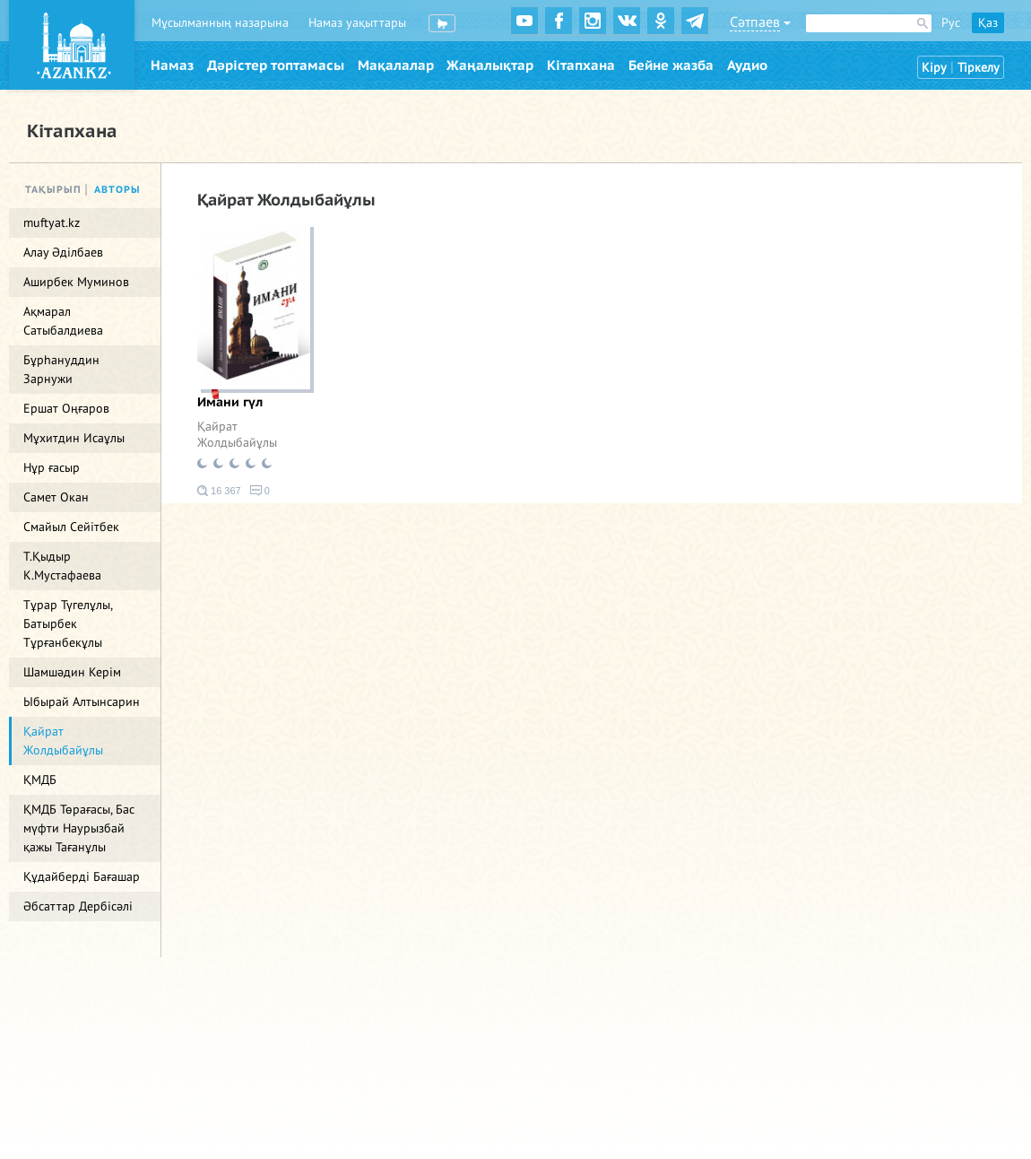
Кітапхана (581, 65)
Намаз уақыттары (357, 22)
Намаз (172, 65)
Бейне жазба (671, 65)
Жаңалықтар (489, 65)
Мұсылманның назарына (220, 22)
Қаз (988, 22)
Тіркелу (978, 67)
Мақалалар (396, 65)
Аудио (747, 65)
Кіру (934, 67)
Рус (950, 22)
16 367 (219, 490)
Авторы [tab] (117, 190)
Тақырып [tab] (53, 190)
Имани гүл (230, 402)
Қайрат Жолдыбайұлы (237, 434)
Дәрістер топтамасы (275, 65)
